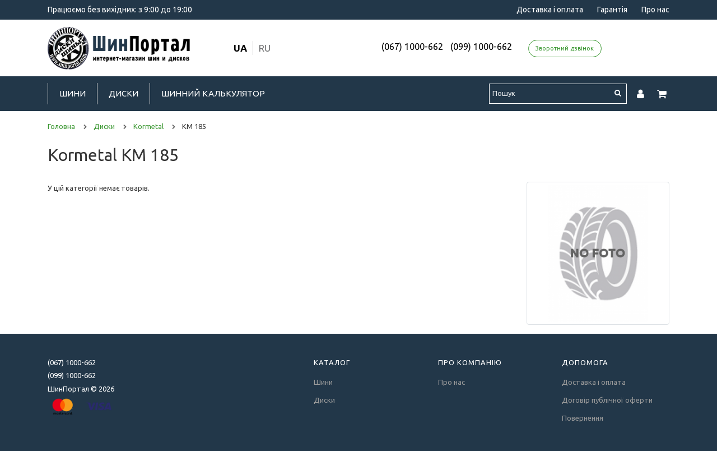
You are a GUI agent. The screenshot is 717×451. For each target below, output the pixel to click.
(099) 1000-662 (481, 47)
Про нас (655, 9)
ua (240, 48)
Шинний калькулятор (213, 93)
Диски (123, 93)
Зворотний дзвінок (565, 48)
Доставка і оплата (549, 9)
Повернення (582, 418)
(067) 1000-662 (412, 47)
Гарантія (612, 9)
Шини (72, 93)
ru (265, 48)
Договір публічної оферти (607, 400)
